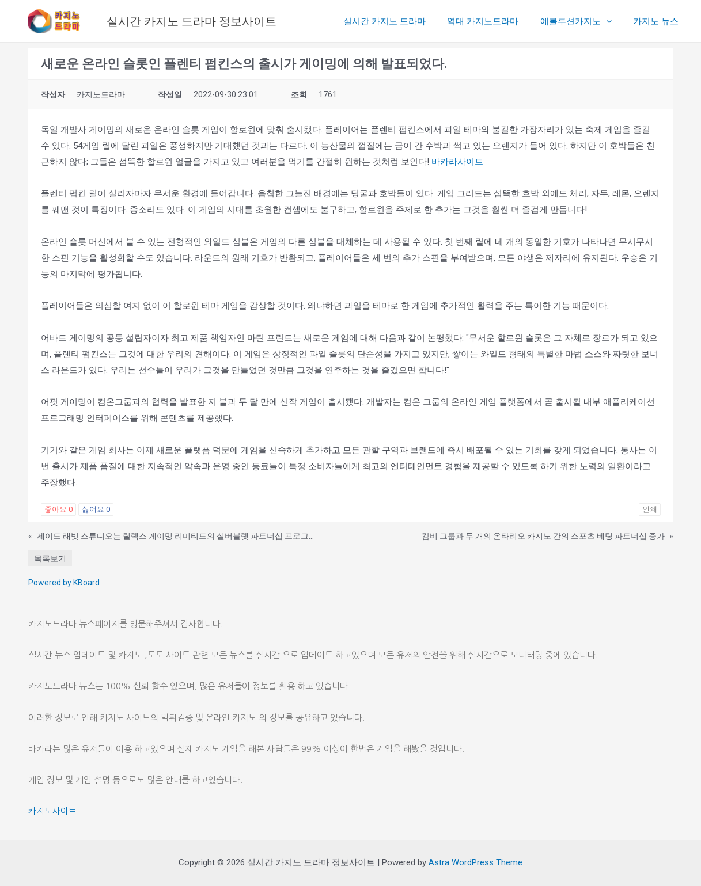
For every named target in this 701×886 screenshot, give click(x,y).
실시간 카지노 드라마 (399, 21)
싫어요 (96, 509)
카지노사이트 (52, 811)
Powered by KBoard (64, 582)
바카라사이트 (457, 162)
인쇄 (649, 509)
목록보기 (50, 558)
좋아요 (58, 509)
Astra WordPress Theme (475, 862)
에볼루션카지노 (582, 21)
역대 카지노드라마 (493, 21)
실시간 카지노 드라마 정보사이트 (191, 21)
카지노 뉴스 (658, 21)
